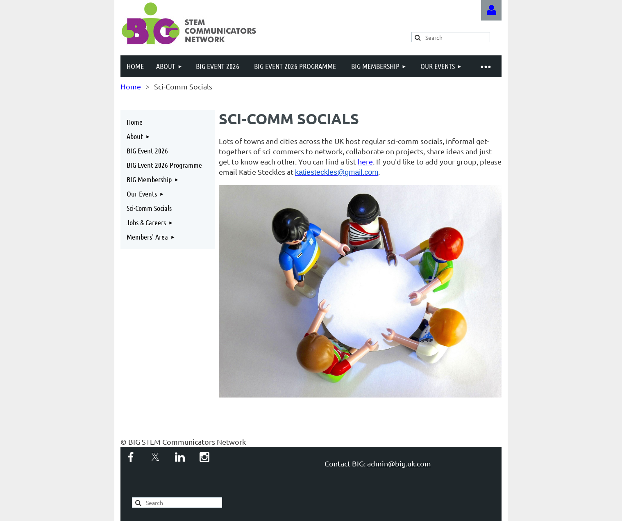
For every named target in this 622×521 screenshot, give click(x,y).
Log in (491, 10)
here (365, 161)
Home (130, 86)
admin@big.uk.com (399, 463)
